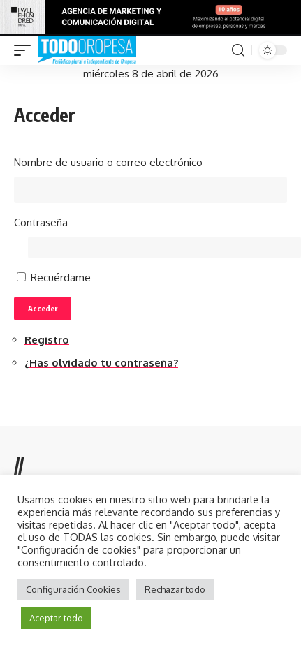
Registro (46, 339)
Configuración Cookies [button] (73, 589)
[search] (238, 50)
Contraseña (41, 222)
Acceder (42, 308)
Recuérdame (61, 277)
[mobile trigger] (26, 50)
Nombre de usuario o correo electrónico (108, 162)
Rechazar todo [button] (175, 589)
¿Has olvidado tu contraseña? (101, 362)
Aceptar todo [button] (56, 617)
